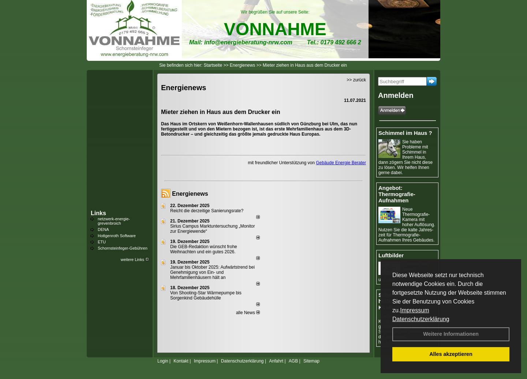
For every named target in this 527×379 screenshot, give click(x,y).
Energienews (190, 194)
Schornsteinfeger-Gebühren (122, 248)
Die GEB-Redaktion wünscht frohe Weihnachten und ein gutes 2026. (203, 249)
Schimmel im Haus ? (405, 133)
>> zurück (356, 79)
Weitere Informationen (451, 334)
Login (162, 361)
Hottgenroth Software (117, 235)
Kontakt (180, 361)
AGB (293, 361)
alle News (248, 312)
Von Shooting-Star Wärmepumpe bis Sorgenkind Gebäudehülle (206, 295)
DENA (103, 229)
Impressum (414, 310)
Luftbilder (391, 255)
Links (98, 213)
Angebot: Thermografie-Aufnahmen (396, 194)
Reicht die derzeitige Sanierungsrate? (210, 210)
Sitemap (311, 361)
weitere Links (135, 259)
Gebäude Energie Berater (341, 162)
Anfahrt (276, 361)
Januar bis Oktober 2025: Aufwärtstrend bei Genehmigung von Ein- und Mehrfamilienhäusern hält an (212, 272)
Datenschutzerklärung (420, 319)
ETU (102, 242)
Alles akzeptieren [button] (450, 354)
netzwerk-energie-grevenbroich (114, 221)
